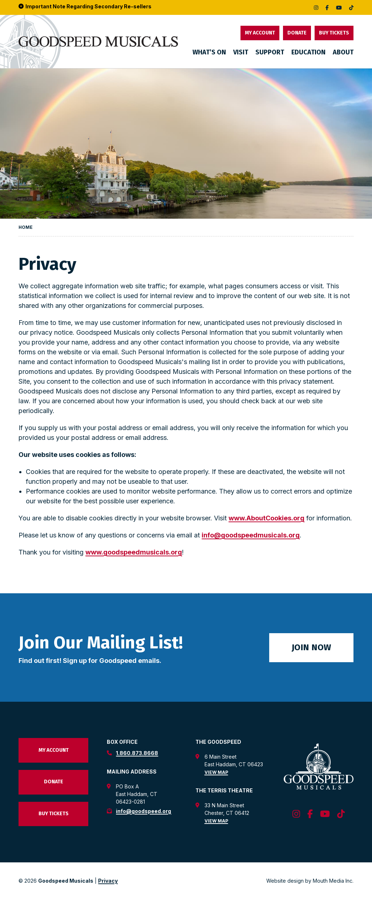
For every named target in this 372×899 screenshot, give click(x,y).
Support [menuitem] (269, 52)
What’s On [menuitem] (209, 52)
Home (26, 227)
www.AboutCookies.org (266, 518)
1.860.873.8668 (137, 753)
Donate (297, 33)
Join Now (311, 647)
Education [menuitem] (308, 52)
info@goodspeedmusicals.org (251, 535)
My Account (260, 33)
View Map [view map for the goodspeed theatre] (216, 772)
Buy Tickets (334, 33)
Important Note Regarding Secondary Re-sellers (85, 6)
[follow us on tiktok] (351, 7)
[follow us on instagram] (316, 7)
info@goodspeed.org (143, 811)
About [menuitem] (343, 52)
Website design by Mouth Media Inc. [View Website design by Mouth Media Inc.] (309, 881)
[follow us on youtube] (339, 7)
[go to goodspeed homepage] (98, 41)
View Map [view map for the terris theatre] (216, 821)
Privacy (108, 881)
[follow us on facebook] (327, 7)
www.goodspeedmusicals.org (133, 552)
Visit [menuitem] (240, 52)
